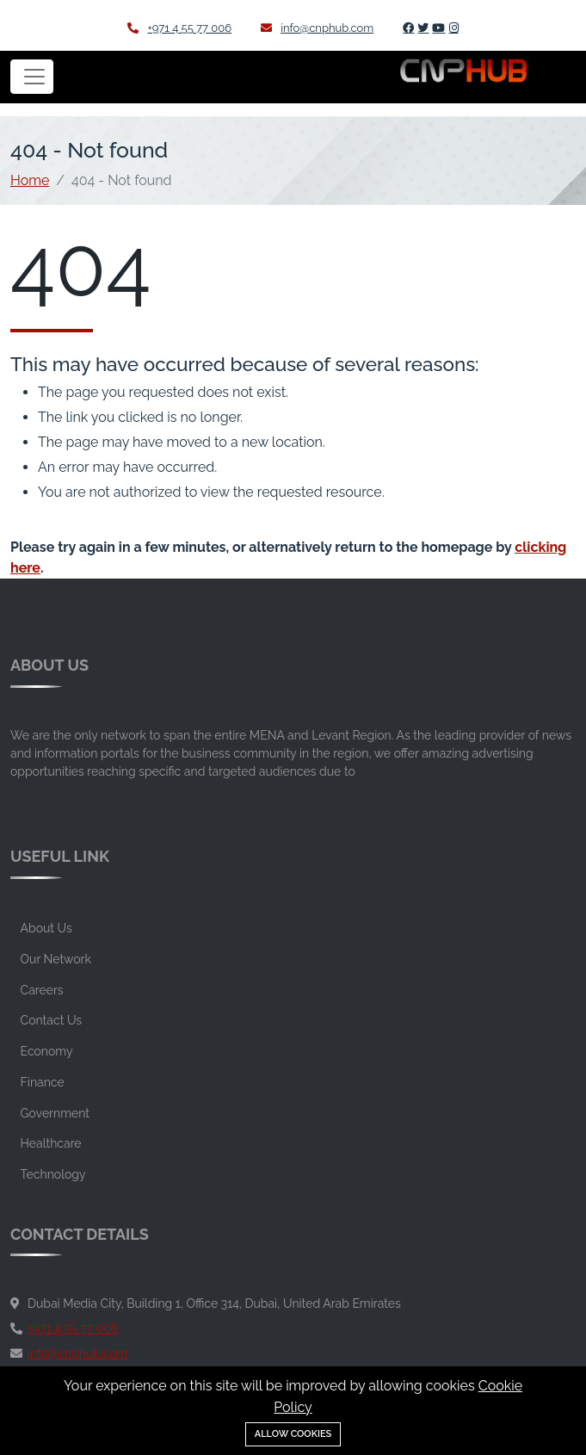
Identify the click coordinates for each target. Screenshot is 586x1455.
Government (55, 1113)
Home (29, 180)
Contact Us (51, 1020)
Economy (47, 1051)
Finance (43, 1082)
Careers (42, 990)
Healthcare (51, 1143)
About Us (46, 928)
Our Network (56, 959)
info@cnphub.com (317, 28)
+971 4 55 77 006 (179, 28)
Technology (53, 1174)
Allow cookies (293, 1434)
